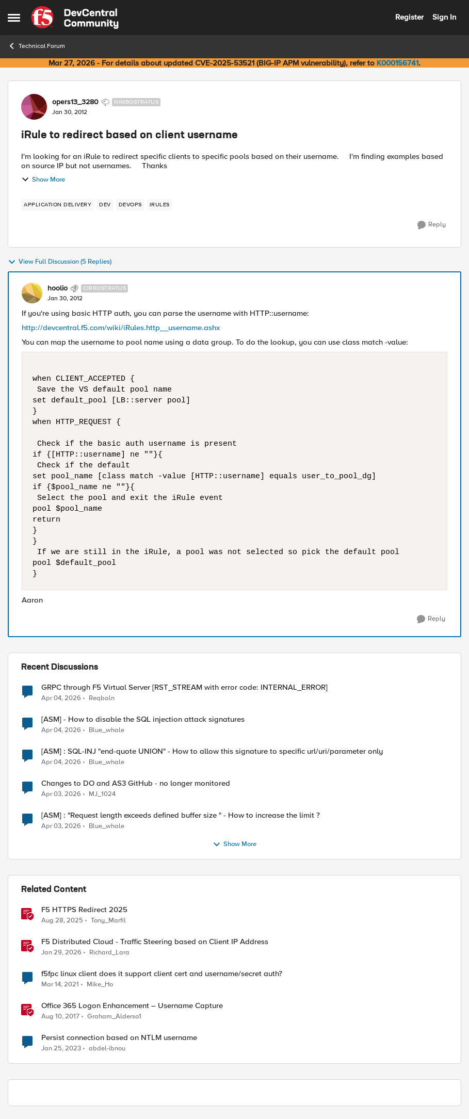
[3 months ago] (61, 698)
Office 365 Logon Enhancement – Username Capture (132, 1005)
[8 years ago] (60, 1017)
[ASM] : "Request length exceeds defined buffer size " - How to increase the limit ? (180, 815)
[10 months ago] (62, 921)
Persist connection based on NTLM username (119, 1037)
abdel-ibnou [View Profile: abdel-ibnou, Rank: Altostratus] (107, 1048)
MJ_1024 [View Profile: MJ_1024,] (102, 794)
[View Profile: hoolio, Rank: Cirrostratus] (32, 293)
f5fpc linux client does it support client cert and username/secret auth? (161, 973)
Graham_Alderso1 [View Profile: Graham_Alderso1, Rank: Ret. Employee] (114, 1016)
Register (409, 17)
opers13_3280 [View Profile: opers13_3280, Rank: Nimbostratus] (75, 102)
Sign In (444, 17)
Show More (43, 179)
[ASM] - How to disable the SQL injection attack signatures (143, 719)
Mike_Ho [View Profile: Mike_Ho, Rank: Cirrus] (100, 984)
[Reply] (431, 225)
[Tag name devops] (130, 204)
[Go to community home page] (75, 17)
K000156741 (397, 63)
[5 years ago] (60, 985)
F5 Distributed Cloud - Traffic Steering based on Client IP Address (154, 941)
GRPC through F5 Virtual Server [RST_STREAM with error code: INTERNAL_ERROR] (184, 687)
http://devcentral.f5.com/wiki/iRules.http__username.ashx (121, 327)
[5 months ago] (61, 953)
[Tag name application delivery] (57, 204)
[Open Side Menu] (14, 17)
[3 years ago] (61, 1049)
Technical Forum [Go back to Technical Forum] (36, 46)
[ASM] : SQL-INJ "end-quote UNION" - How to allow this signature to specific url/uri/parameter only (212, 751)
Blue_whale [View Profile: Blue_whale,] (106, 730)
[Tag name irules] (159, 204)
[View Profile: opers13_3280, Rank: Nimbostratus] (34, 107)
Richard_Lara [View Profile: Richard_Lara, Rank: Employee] (109, 952)
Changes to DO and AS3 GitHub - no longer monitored (135, 783)
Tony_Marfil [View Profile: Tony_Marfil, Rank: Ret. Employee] (108, 921)
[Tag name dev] (105, 204)
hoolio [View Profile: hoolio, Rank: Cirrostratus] (57, 288)
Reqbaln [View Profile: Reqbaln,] (102, 698)
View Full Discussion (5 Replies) (59, 262)
